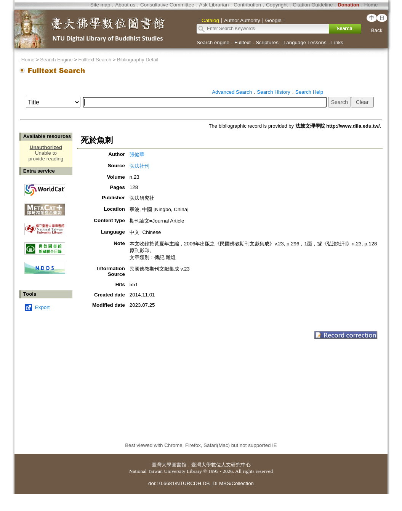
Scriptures (267, 42)
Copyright (277, 5)
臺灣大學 (161, 465)
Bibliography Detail (137, 59)
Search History (273, 92)
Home (371, 5)
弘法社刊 (139, 166)
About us (125, 5)
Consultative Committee (167, 5)
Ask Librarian (214, 5)
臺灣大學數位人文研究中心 (221, 465)
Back (377, 30)
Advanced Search (232, 92)
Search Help (309, 92)
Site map (100, 5)
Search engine (213, 42)
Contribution (247, 5)
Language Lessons (305, 42)
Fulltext (242, 42)
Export (42, 307)
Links (337, 42)
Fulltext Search (94, 59)
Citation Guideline (313, 5)
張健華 (137, 154)
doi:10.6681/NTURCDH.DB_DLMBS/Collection (201, 483)
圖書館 (178, 465)
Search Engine (56, 59)
